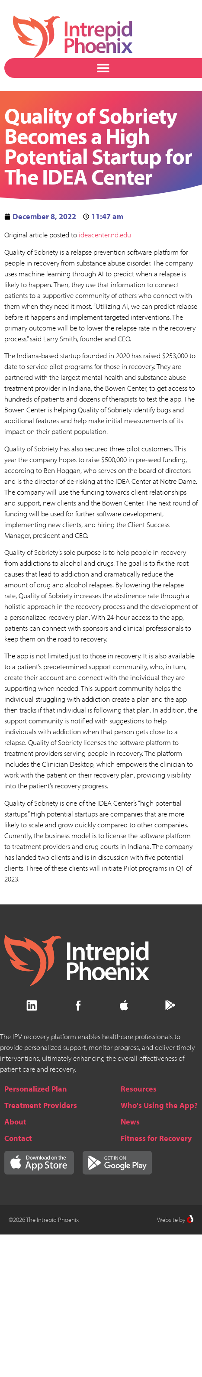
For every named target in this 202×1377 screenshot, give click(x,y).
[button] (103, 68)
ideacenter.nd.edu (105, 234)
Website (167, 1219)
